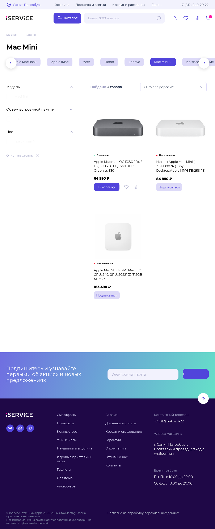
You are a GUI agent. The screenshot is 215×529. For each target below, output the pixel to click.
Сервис (111, 415)
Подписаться (192, 374)
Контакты (61, 5)
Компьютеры (67, 432)
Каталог (34, 35)
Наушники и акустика (74, 448)
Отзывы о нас (116, 457)
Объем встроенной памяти (30, 110)
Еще (155, 5)
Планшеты (65, 423)
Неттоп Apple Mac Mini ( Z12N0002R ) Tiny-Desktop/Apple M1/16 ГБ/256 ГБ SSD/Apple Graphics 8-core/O (181, 173)
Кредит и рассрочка (128, 5)
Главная (12, 35)
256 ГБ (19, 120)
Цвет (10, 133)
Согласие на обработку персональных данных (140, 513)
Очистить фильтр (19, 156)
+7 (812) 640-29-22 (194, 5)
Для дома (65, 478)
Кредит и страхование (123, 432)
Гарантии (113, 440)
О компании (115, 448)
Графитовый (24, 142)
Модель (13, 88)
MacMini (21, 97)
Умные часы (67, 440)
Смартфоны (66, 415)
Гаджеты (64, 470)
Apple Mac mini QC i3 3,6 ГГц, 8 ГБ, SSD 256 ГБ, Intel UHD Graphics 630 (117, 171)
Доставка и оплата (91, 5)
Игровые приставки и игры (74, 459)
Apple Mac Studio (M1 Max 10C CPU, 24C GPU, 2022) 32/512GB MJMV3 (117, 283)
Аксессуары (66, 486)
